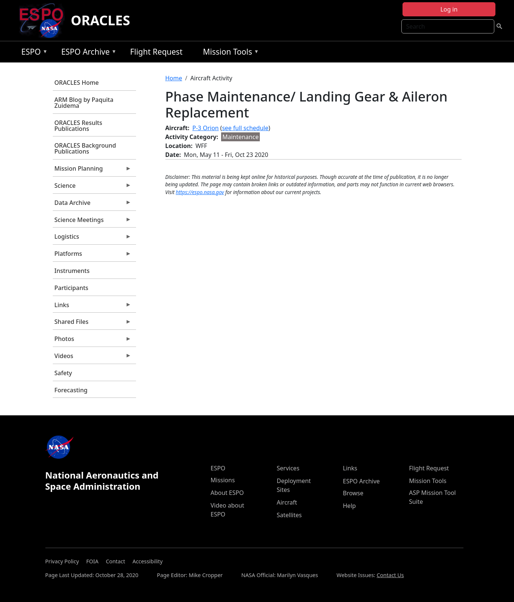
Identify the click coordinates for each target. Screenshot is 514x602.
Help (349, 506)
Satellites (289, 515)
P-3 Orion (206, 128)
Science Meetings (92, 222)
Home (173, 78)
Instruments (72, 271)
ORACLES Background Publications (85, 148)
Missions (223, 480)
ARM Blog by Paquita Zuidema (83, 103)
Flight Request (156, 51)
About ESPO (227, 493)
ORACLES (100, 20)
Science (92, 187)
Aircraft (287, 502)
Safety (63, 373)
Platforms (92, 255)
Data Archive (92, 204)
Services (288, 468)
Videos (92, 358)
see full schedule (245, 128)
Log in (449, 9)
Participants (71, 288)
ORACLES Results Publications (78, 126)
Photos (92, 341)
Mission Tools (229, 52)
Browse (353, 493)
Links (92, 307)
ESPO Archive (87, 52)
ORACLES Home (76, 82)
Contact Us (390, 575)
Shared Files (92, 323)
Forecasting (70, 390)
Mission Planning (92, 170)
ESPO (32, 52)
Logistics (92, 238)
